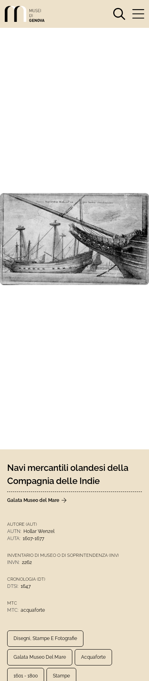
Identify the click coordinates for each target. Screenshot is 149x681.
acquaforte (93, 657)
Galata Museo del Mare (40, 657)
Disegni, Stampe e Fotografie (45, 638)
